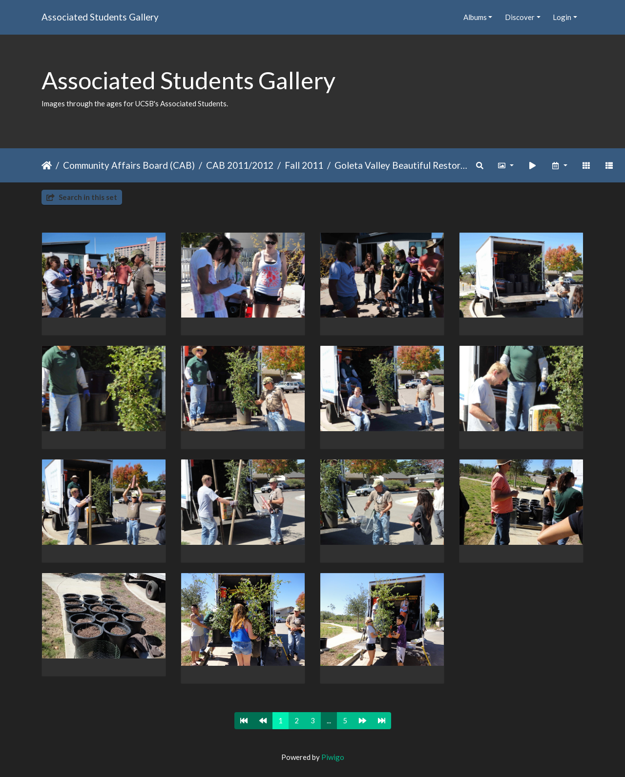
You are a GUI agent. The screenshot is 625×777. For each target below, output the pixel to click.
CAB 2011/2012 (239, 165)
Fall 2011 (304, 165)
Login (562, 17)
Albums (475, 17)
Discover (520, 17)
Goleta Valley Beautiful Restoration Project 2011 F (402, 165)
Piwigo (332, 757)
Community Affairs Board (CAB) (129, 165)
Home (47, 165)
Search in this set (81, 197)
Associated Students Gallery (100, 16)
